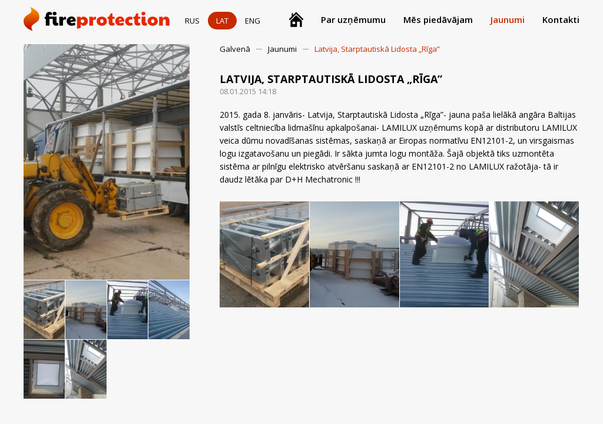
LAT (222, 20)
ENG (252, 20)
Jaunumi (508, 19)
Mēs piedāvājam (438, 19)
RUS (192, 20)
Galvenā (235, 49)
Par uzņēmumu (353, 19)
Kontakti (560, 19)
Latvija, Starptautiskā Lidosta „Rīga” (377, 49)
